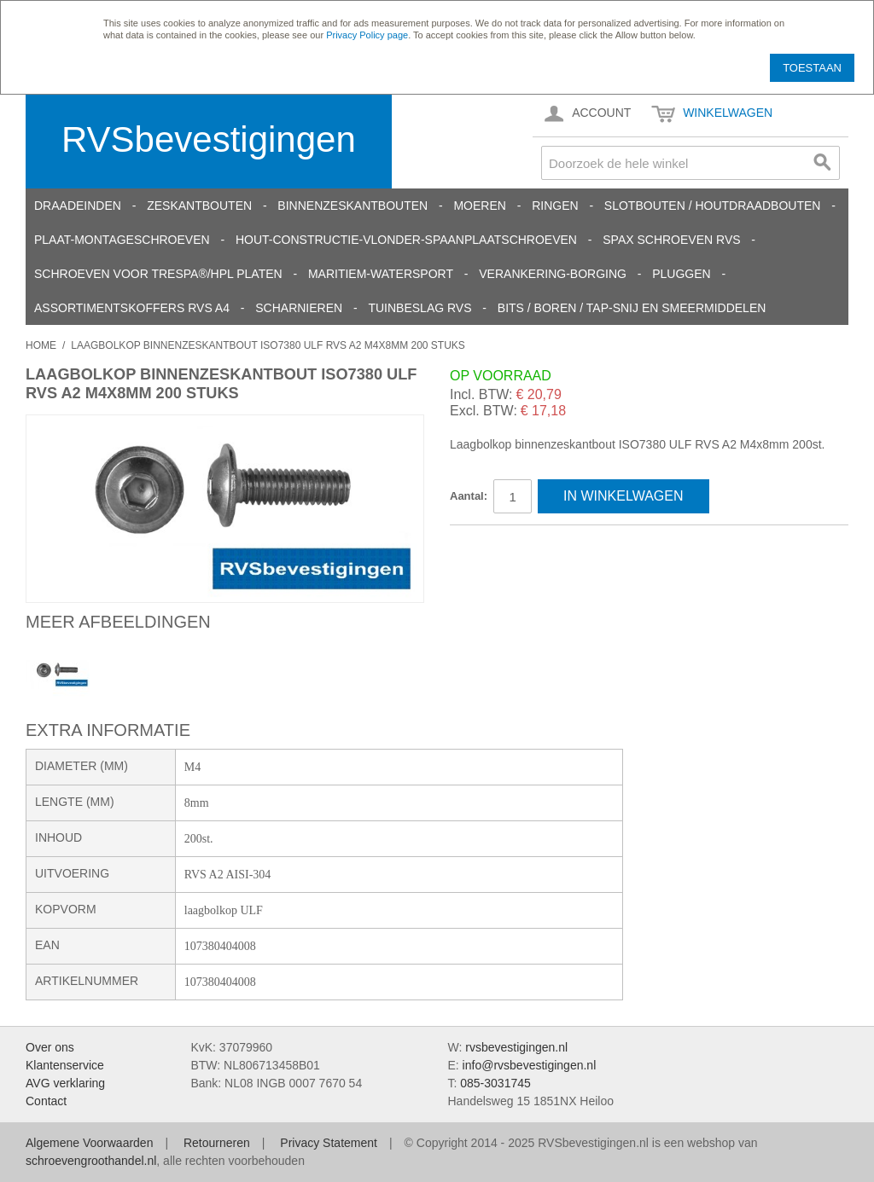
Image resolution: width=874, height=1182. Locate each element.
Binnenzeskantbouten (352, 205)
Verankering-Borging (552, 274)
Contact (46, 1101)
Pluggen (681, 274)
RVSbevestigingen (208, 139)
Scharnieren (298, 308)
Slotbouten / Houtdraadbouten (712, 205)
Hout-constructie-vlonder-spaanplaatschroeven (406, 239)
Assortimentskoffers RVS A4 (132, 308)
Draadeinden (77, 205)
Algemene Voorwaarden (89, 1143)
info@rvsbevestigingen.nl (530, 1065)
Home (41, 345)
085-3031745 (495, 1083)
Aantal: (468, 496)
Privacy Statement (328, 1143)
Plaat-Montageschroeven (122, 239)
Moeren (479, 205)
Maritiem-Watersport (380, 274)
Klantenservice (65, 1065)
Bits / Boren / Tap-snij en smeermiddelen (632, 308)
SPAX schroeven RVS (671, 239)
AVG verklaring (65, 1083)
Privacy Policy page (367, 35)
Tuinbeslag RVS (419, 308)
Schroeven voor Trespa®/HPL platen (158, 274)
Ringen (555, 205)
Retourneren (217, 1143)
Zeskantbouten (199, 205)
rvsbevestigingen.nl (516, 1047)
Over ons (50, 1047)
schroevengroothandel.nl (91, 1161)
